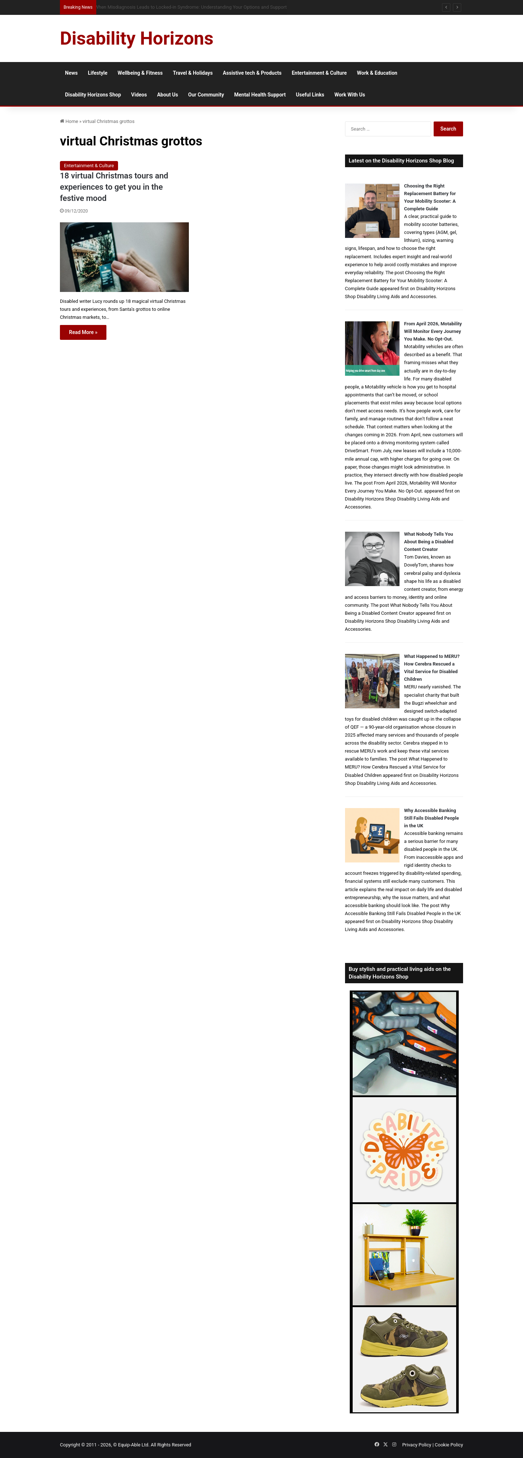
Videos (139, 95)
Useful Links (310, 95)
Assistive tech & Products (252, 73)
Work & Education (377, 73)
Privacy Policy (416, 1444)
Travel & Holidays (193, 73)
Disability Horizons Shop (93, 95)
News (71, 73)
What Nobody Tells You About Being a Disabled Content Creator (429, 541)
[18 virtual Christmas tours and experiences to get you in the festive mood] (124, 257)
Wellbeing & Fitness (140, 73)
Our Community (206, 95)
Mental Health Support (260, 95)
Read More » (83, 332)
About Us (167, 95)
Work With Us (350, 95)
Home (69, 121)
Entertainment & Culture (319, 73)
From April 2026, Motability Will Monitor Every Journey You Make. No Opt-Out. (433, 331)
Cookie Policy (449, 1444)
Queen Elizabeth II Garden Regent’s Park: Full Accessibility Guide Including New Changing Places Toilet (200, 7)
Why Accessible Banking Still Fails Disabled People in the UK (431, 818)
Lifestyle (98, 73)
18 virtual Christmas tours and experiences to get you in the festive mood (114, 187)
